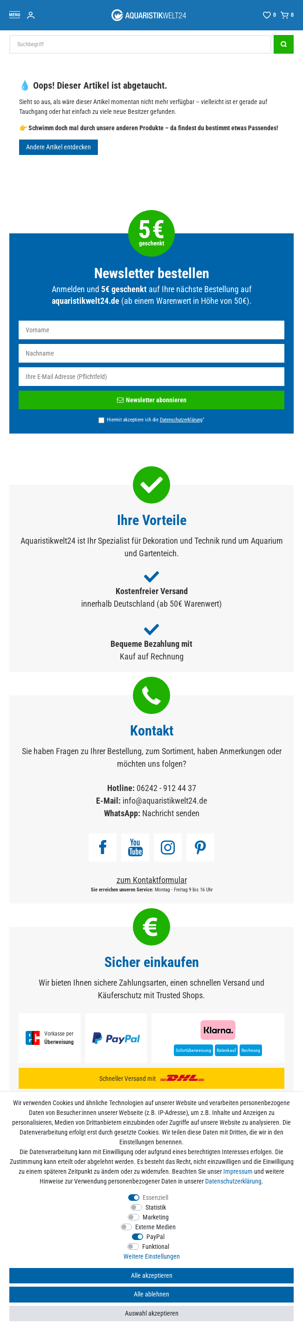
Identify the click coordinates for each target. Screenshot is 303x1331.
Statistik (155, 1207)
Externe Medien (155, 1227)
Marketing (156, 1217)
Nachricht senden (171, 813)
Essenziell (155, 1197)
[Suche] (284, 44)
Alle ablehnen (151, 1294)
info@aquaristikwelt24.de (165, 801)
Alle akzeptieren (151, 1275)
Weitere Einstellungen (152, 1256)
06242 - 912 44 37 (166, 788)
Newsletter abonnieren (151, 400)
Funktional (155, 1246)
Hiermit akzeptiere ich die (155, 419)
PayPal (155, 1236)
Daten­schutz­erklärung (233, 1181)
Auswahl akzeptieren (152, 1313)
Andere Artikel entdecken (58, 147)
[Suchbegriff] (140, 44)
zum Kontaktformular (152, 880)
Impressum (238, 1171)
